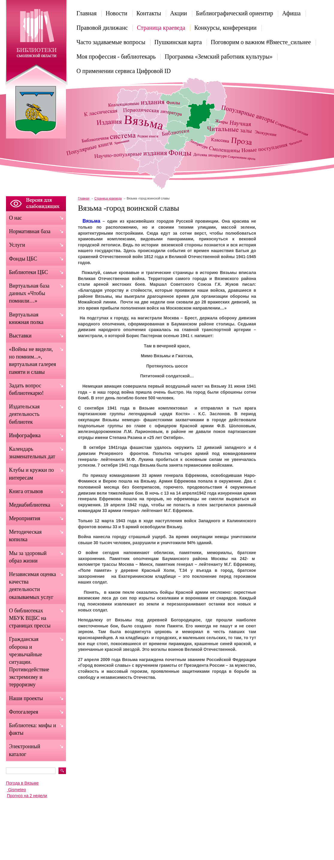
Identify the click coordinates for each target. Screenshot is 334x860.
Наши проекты (26, 698)
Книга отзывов (26, 491)
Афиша (291, 13)
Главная (86, 13)
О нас (15, 218)
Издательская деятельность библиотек (24, 414)
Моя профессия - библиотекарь (116, 56)
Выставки (20, 336)
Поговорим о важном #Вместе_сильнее (261, 42)
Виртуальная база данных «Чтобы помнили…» (29, 293)
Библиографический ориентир (234, 13)
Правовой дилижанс (102, 27)
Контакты (148, 13)
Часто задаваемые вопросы (110, 42)
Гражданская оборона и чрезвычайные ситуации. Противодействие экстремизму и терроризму (29, 662)
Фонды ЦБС (23, 259)
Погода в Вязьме (22, 783)
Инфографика (24, 435)
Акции (178, 13)
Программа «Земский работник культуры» (219, 56)
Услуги (17, 245)
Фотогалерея (23, 712)
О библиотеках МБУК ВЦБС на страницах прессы (30, 618)
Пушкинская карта (178, 42)
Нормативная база (29, 231)
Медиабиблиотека (29, 505)
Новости (116, 13)
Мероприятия (24, 518)
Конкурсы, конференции (225, 27)
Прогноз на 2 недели (27, 795)
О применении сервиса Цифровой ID (123, 71)
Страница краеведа (161, 27)
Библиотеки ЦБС (28, 272)
